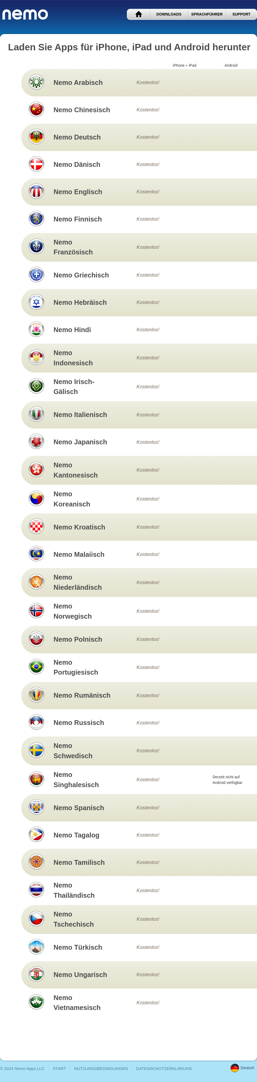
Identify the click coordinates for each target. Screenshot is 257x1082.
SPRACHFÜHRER (206, 14)
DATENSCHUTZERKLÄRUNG (164, 1068)
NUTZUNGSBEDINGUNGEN (101, 1068)
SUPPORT (241, 14)
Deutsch (242, 1068)
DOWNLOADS (168, 14)
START (138, 14)
